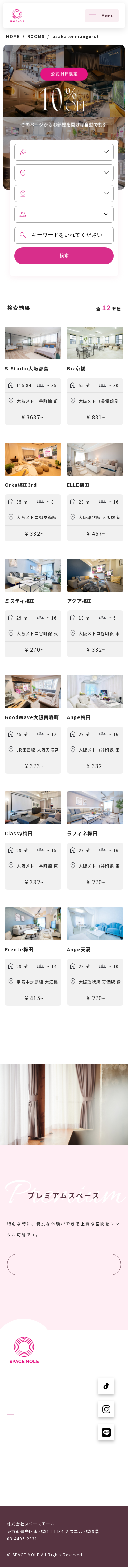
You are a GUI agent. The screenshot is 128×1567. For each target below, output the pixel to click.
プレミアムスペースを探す (64, 1265)
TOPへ (13, 1381)
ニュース (16, 1426)
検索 (64, 255)
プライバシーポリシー (29, 1493)
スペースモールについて (31, 1448)
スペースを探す (22, 1403)
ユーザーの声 (20, 1471)
